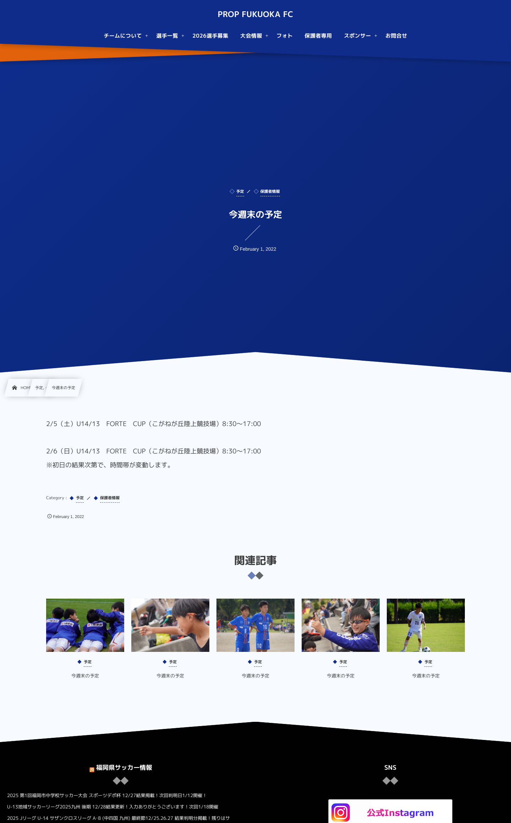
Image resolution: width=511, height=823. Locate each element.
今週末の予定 (85, 681)
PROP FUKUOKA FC (255, 14)
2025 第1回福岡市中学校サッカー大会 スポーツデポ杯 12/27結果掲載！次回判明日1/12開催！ (107, 795)
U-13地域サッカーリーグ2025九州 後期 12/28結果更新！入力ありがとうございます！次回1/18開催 (112, 807)
